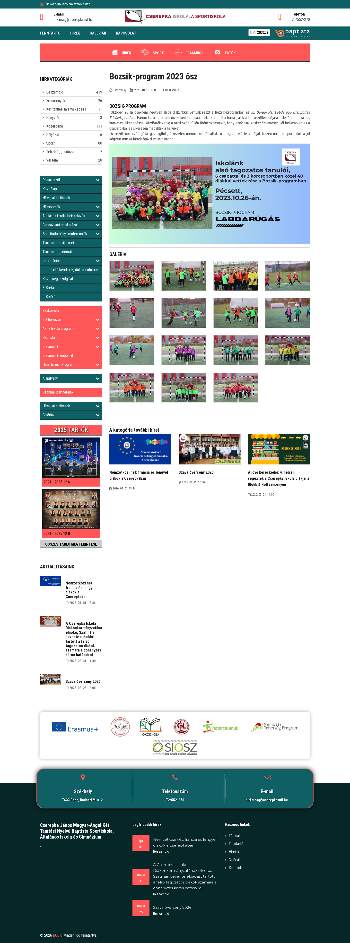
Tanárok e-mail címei (58, 242)
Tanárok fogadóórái (57, 251)
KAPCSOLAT (126, 33)
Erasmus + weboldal (58, 355)
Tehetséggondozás (60, 151)
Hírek (120, 52)
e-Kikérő (49, 296)
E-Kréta (48, 287)
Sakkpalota (51, 310)
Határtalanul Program (71, 364)
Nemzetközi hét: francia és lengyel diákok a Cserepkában (81, 590)
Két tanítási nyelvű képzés (66, 109)
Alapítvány (71, 378)
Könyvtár (53, 117)
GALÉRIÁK (98, 33)
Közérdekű (54, 126)
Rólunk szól (71, 180)
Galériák (71, 415)
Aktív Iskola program (71, 328)
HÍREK (75, 33)
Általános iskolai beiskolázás (71, 216)
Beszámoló (54, 92)
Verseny (52, 160)
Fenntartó (234, 843)
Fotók (224, 52)
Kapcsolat (234, 868)
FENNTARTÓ (50, 33)
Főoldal (232, 835)
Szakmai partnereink (58, 392)
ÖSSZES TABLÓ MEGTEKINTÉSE (71, 544)
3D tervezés (71, 319)
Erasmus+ (188, 52)
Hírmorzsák (71, 207)
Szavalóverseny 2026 (83, 681)
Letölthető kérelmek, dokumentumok (70, 269)
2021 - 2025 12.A (57, 482)
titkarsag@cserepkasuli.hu (267, 800)
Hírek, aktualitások (56, 198)
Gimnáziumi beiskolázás (71, 225)
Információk (71, 260)
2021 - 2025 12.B (57, 533)
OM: (259, 32)
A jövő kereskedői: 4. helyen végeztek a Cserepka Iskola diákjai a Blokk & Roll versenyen (278, 478)
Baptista (71, 337)
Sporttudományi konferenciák (71, 233)
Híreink (232, 851)
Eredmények (55, 100)
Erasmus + (71, 346)
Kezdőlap (50, 189)
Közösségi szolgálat (58, 278)
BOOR (57, 935)
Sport (152, 52)
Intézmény (118, 90)
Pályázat (52, 134)
